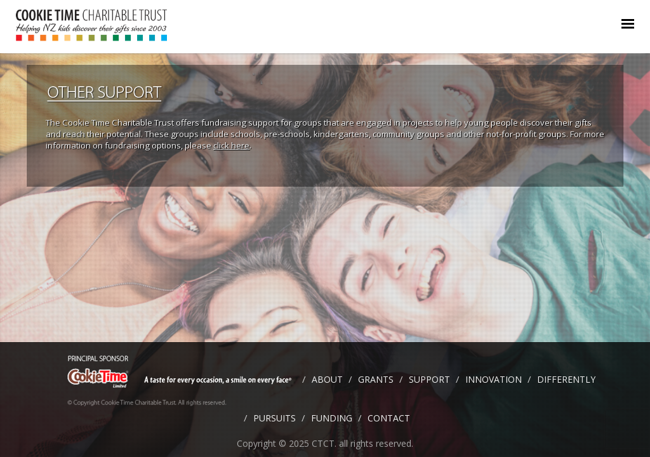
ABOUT (327, 379)
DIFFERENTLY (566, 379)
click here (231, 145)
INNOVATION (493, 379)
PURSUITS (274, 418)
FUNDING (331, 418)
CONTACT (389, 418)
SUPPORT (429, 379)
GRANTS (376, 379)
